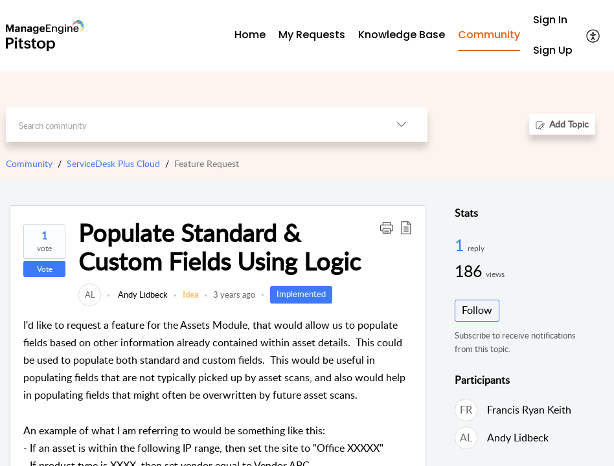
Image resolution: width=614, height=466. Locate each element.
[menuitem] (553, 20)
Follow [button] (477, 310)
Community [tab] (489, 34)
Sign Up (553, 50)
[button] (386, 227)
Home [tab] (250, 34)
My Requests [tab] (312, 34)
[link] (89, 294)
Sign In (550, 19)
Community (29, 163)
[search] (190, 124)
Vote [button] (44, 268)
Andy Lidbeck (142, 294)
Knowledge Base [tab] (401, 34)
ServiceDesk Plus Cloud (113, 163)
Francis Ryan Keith (529, 410)
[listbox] (401, 124)
